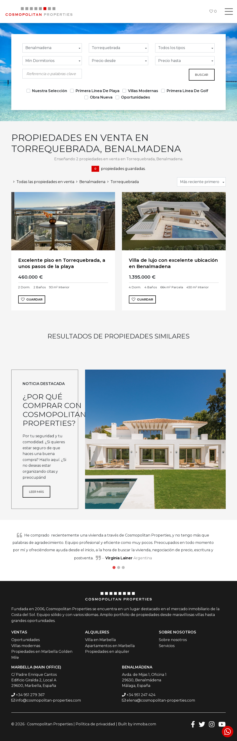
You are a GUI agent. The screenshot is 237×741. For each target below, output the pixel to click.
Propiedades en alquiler (107, 651)
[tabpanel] (118, 546)
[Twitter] (202, 724)
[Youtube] (222, 724)
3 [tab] (123, 567)
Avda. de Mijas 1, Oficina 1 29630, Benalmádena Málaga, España (144, 680)
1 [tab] (114, 567)
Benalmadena (89, 182)
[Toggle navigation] (228, 11)
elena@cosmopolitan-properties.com (161, 700)
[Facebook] (193, 724)
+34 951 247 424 (141, 695)
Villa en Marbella (100, 640)
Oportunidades (135, 97)
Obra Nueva (101, 97)
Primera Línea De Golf (187, 91)
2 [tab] (118, 567)
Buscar (201, 74)
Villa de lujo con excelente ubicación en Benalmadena (173, 263)
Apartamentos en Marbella (110, 646)
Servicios (167, 646)
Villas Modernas (143, 91)
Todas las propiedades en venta (42, 182)
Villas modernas (25, 646)
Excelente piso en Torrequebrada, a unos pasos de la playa (61, 263)
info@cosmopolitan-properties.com (48, 700)
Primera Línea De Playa (97, 91)
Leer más (36, 491)
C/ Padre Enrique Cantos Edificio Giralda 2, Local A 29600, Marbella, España (34, 680)
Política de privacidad (95, 724)
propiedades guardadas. (118, 169)
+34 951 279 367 (30, 695)
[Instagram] (212, 724)
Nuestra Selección (49, 91)
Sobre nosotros (173, 640)
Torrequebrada (122, 182)
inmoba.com (144, 724)
